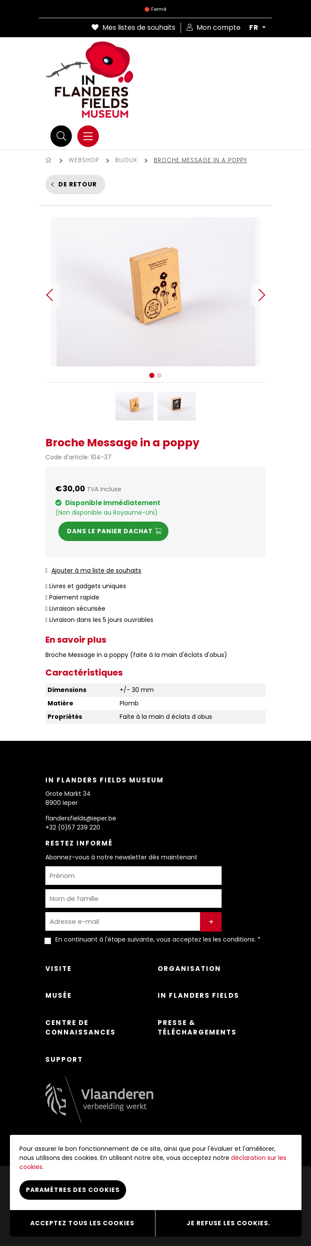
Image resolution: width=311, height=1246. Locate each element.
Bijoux (126, 160)
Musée (58, 995)
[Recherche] (61, 136)
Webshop (84, 160)
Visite (58, 968)
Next (261, 295)
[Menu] (88, 136)
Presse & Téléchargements (197, 1027)
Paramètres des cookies (73, 1189)
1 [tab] (152, 375)
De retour (77, 184)
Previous (49, 295)
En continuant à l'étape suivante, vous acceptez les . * (157, 939)
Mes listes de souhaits (133, 27)
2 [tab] (159, 375)
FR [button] (254, 27)
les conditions (233, 939)
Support (64, 1059)
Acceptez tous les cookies (82, 1223)
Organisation (189, 968)
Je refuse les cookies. (228, 1223)
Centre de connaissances (80, 1027)
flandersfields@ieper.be (80, 818)
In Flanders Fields (198, 995)
